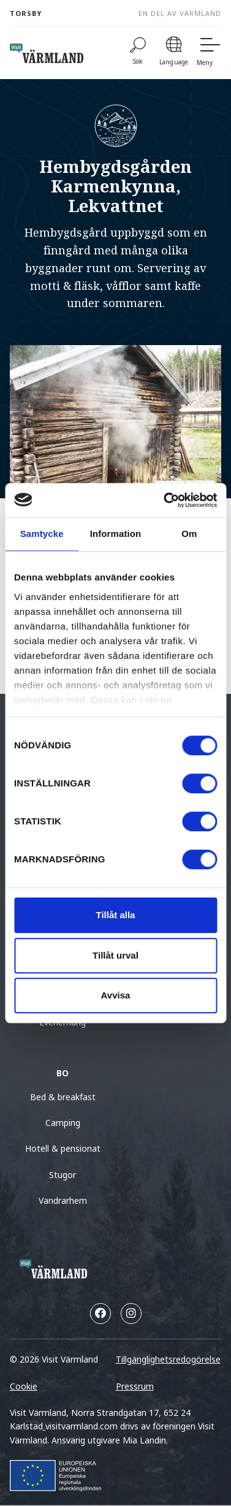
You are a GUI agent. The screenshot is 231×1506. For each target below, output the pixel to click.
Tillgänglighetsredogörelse (168, 1359)
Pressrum (135, 1386)
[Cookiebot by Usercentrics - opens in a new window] (165, 500)
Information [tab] (116, 533)
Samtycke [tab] (42, 533)
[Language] (174, 53)
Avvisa (116, 995)
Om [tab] (189, 533)
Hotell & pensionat (62, 1148)
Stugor (62, 1175)
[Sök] (138, 53)
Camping (62, 1122)
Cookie (23, 1386)
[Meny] (209, 53)
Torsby (26, 13)
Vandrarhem (63, 1200)
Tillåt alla (115, 915)
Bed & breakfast (63, 1097)
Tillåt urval (115, 955)
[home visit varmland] (46, 53)
